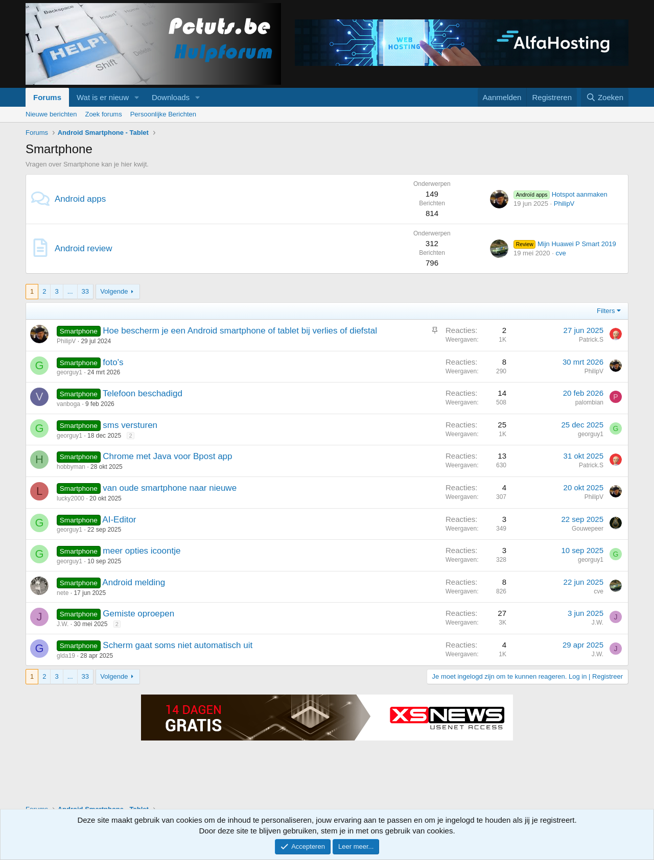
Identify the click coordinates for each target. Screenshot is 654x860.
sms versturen (130, 425)
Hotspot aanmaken (560, 194)
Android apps (80, 199)
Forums (47, 97)
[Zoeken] (605, 97)
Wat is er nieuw (103, 97)
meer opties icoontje (141, 551)
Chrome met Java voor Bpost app (167, 456)
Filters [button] (606, 311)
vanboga (68, 404)
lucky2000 (70, 498)
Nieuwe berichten (51, 114)
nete (62, 592)
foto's (113, 362)
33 (85, 291)
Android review (83, 248)
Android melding (133, 582)
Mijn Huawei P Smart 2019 (564, 244)
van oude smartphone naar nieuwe (170, 488)
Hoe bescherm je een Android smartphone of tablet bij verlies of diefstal (240, 331)
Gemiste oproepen (138, 613)
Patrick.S (591, 339)
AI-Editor (119, 519)
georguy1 (69, 372)
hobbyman (71, 466)
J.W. (62, 624)
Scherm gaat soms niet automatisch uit (177, 645)
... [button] (70, 291)
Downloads (171, 97)
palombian (589, 402)
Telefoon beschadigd (142, 393)
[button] (137, 97)
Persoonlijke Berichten (163, 114)
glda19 (66, 655)
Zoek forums (103, 114)
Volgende (114, 291)
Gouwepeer (587, 528)
